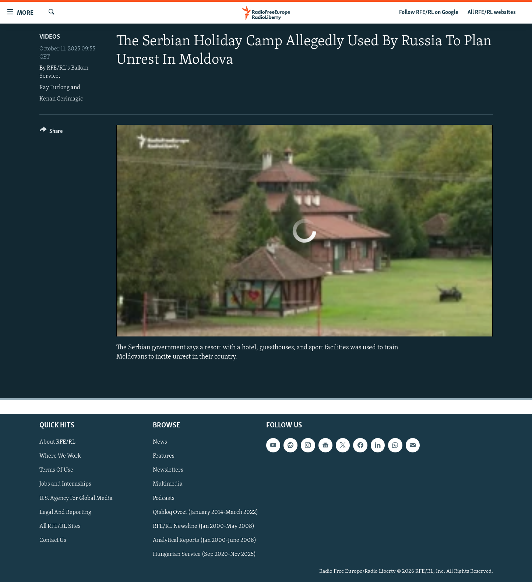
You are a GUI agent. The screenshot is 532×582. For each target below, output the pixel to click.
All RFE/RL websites (492, 12)
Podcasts (164, 498)
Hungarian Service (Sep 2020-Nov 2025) (204, 554)
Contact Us (52, 540)
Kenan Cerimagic (61, 99)
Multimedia (168, 484)
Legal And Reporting (65, 512)
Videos (49, 36)
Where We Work (60, 456)
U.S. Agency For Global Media (76, 498)
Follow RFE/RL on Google (428, 12)
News (160, 442)
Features (164, 456)
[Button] (51, 132)
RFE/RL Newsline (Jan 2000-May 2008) (203, 526)
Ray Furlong (54, 88)
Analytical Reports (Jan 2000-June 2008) (204, 540)
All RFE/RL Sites (60, 526)
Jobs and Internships (65, 484)
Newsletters (168, 470)
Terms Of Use (56, 470)
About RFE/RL (57, 442)
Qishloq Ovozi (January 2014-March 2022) (205, 512)
